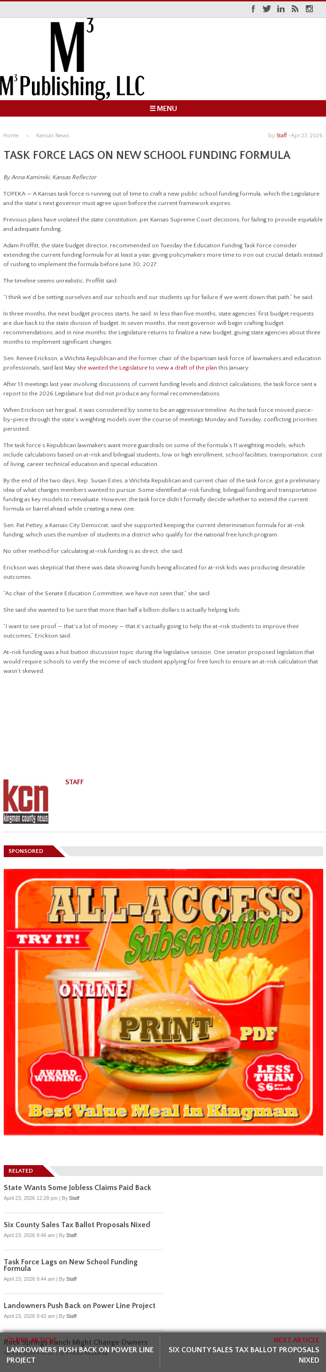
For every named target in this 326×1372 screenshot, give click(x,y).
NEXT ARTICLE (296, 1340)
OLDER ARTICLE (32, 1340)
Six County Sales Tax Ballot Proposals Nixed (244, 1355)
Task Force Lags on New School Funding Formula (71, 1265)
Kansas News (53, 136)
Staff (281, 136)
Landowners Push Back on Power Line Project (80, 1355)
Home (11, 136)
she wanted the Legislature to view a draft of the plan (147, 367)
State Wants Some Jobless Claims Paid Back (77, 1187)
